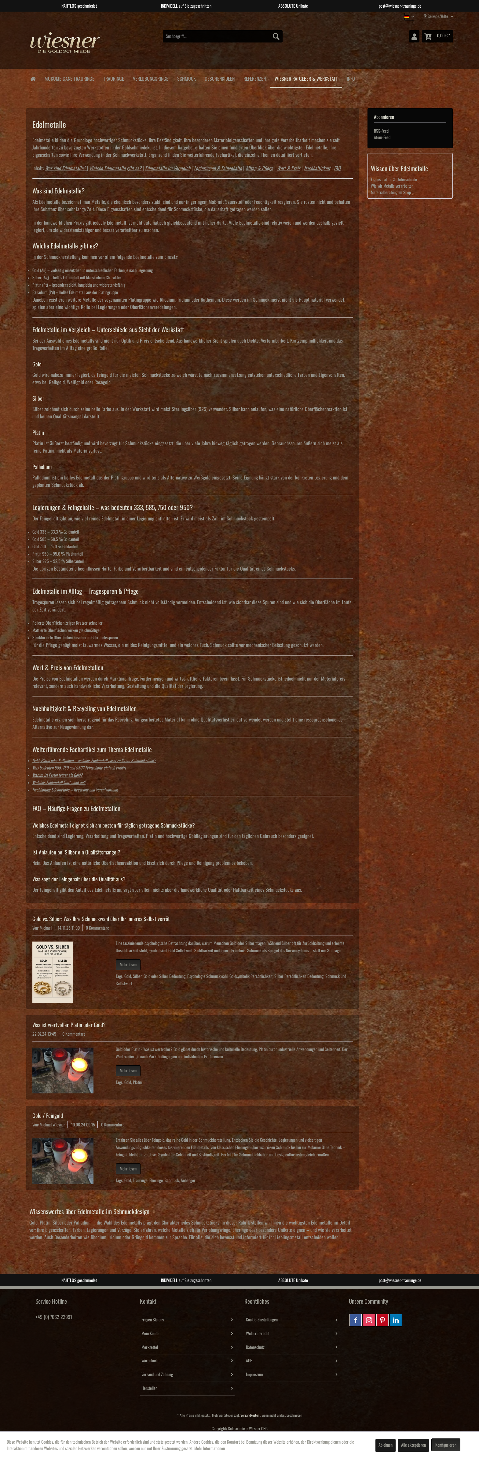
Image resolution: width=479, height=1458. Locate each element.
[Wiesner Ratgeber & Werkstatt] (306, 78)
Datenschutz (255, 1347)
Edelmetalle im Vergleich (167, 168)
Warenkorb (149, 1361)
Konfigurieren (445, 1445)
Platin (137, 1082)
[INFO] (350, 78)
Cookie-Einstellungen (262, 1320)
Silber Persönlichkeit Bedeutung (299, 976)
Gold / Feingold (47, 1115)
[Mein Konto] (414, 36)
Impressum (254, 1374)
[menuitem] (223, 36)
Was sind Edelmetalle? (65, 168)
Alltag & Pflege (259, 168)
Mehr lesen (128, 965)
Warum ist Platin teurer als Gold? (57, 775)
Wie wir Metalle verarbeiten (392, 186)
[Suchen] (276, 36)
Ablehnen (385, 1445)
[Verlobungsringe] (150, 78)
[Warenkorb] (437, 36)
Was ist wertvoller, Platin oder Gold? (69, 1025)
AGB (249, 1361)
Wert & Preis (288, 168)
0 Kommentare (97, 928)
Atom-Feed (382, 137)
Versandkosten (249, 1415)
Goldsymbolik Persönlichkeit (250, 976)
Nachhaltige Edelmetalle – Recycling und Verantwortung (75, 790)
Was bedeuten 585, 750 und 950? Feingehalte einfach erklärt (79, 768)
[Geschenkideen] (219, 78)
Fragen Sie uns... (153, 1320)
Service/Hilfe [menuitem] (436, 16)
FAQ (337, 168)
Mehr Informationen (209, 1448)
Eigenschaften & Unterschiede (394, 180)
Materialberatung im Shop (391, 192)
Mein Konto (150, 1333)
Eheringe (156, 1180)
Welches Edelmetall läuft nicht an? (59, 782)
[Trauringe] (113, 78)
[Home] (33, 78)
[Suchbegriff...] (223, 36)
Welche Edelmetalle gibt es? (115, 168)
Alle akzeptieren (413, 1445)
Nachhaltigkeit (317, 168)
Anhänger (188, 1180)
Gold (127, 976)
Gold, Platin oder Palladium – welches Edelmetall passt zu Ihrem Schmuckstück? (94, 760)
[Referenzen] (254, 78)
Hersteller (149, 1388)
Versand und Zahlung (157, 1374)
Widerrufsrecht (257, 1333)
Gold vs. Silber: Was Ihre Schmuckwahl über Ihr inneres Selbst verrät (101, 919)
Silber (137, 976)
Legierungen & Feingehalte (218, 168)
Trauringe (140, 1180)
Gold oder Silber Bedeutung (164, 976)
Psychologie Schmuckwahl (207, 976)
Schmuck (172, 1180)
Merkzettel (149, 1347)
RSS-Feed (381, 131)
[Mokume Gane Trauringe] (69, 78)
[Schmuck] (186, 78)
